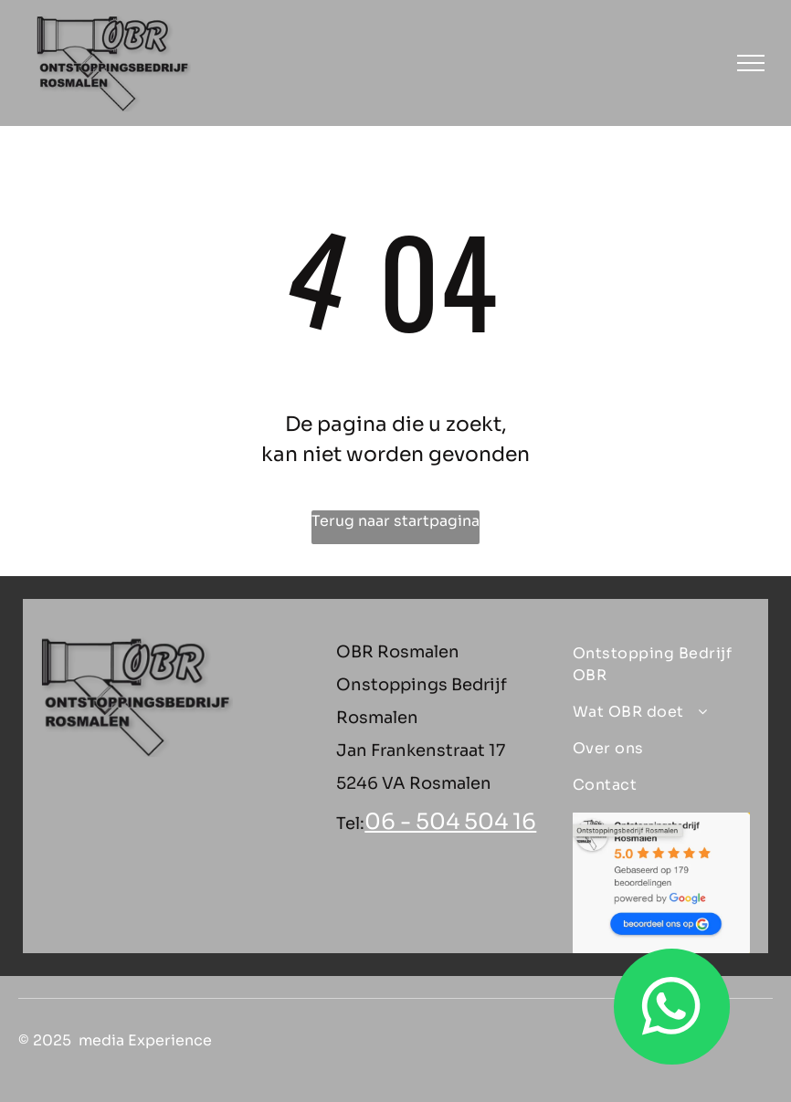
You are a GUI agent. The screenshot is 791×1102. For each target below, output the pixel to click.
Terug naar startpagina (395, 520)
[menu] (751, 63)
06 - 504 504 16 (450, 821)
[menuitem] (654, 664)
